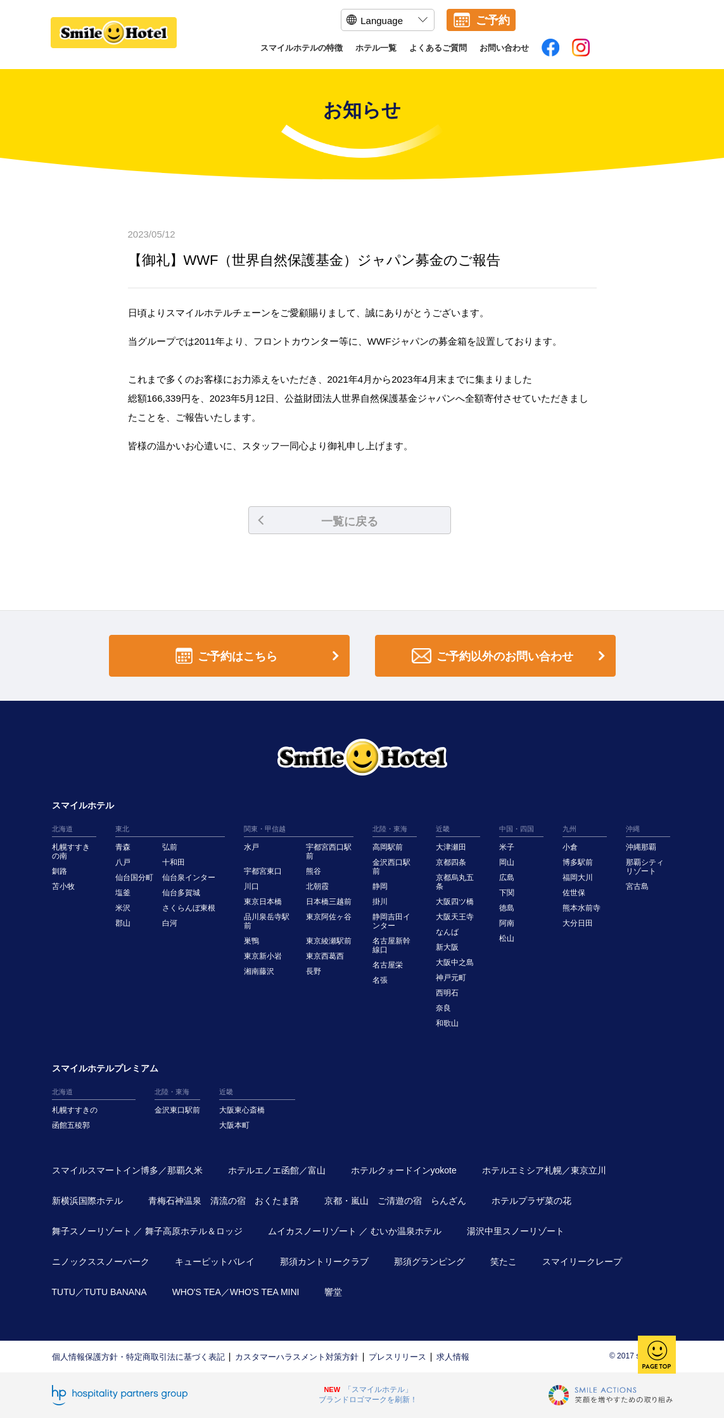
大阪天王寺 (455, 916)
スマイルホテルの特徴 (301, 48)
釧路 (59, 871)
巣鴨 (251, 940)
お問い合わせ (504, 48)
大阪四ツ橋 (455, 901)
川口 (251, 886)
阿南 (506, 923)
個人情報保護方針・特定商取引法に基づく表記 (138, 1357)
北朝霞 (317, 886)
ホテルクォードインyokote (404, 1170)
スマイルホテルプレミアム (105, 1068)
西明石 (447, 992)
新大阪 (447, 947)
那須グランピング (429, 1261)
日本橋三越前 (329, 901)
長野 (313, 971)
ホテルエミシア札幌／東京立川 (544, 1170)
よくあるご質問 (438, 48)
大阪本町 (234, 1125)
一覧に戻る (318, 521)
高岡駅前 (387, 847)
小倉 (570, 847)
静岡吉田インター (391, 921)
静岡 (380, 886)
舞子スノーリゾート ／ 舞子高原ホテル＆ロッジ (147, 1231)
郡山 (122, 923)
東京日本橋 (263, 901)
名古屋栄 (387, 965)
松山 (506, 938)
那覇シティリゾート (645, 867)
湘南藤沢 (259, 971)
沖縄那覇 (641, 847)
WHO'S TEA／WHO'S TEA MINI (236, 1292)
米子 (506, 847)
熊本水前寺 (581, 908)
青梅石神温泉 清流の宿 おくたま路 (223, 1201)
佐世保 (573, 892)
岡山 (506, 862)
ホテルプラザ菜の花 (531, 1201)
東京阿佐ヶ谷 (329, 916)
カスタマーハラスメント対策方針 (297, 1357)
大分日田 (577, 923)
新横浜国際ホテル (87, 1201)
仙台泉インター (188, 877)
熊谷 (313, 871)
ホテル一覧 (376, 48)
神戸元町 (451, 977)
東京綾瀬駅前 (329, 940)
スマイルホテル (83, 805)
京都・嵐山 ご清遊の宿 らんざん (395, 1201)
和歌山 (447, 1023)
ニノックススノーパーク (100, 1261)
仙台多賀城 (181, 892)
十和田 (173, 862)
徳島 (506, 908)
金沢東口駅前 (177, 1110)
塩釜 (122, 892)
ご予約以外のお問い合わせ (510, 656)
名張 (380, 980)
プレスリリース (397, 1357)
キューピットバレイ (215, 1261)
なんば (447, 932)
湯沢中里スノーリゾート (515, 1231)
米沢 (122, 908)
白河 (169, 923)
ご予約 (493, 20)
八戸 (122, 862)
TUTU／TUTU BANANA (99, 1292)
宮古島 (637, 886)
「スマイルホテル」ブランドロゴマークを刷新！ (368, 1394)
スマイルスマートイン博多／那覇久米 (127, 1170)
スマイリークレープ (582, 1261)
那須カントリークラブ (324, 1261)
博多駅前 (577, 862)
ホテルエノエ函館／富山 (277, 1170)
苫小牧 (63, 886)
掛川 (380, 901)
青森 (122, 847)
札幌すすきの (75, 1110)
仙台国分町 (134, 877)
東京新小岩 (263, 956)
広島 (506, 877)
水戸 (251, 847)
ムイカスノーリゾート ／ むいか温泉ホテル (354, 1231)
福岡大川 (577, 877)
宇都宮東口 (263, 871)
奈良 (443, 1008)
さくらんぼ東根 (188, 908)
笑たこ (503, 1261)
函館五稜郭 (71, 1125)
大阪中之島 (455, 962)
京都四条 (451, 862)
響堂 (333, 1292)
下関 (506, 892)
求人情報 (452, 1357)
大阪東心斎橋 (242, 1110)
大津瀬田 (451, 847)
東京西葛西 (325, 956)
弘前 (169, 847)
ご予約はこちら (260, 656)
